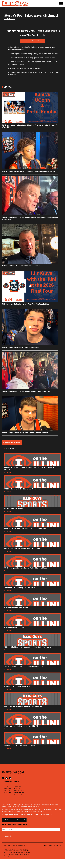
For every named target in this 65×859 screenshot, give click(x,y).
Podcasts (7, 792)
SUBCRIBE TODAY (32, 41)
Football (7, 790)
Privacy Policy (19, 790)
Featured (7, 786)
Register (17, 788)
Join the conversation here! (14, 820)
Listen (9, 472)
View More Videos (11, 442)
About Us (17, 786)
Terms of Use (19, 792)
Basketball (7, 788)
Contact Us (18, 795)
